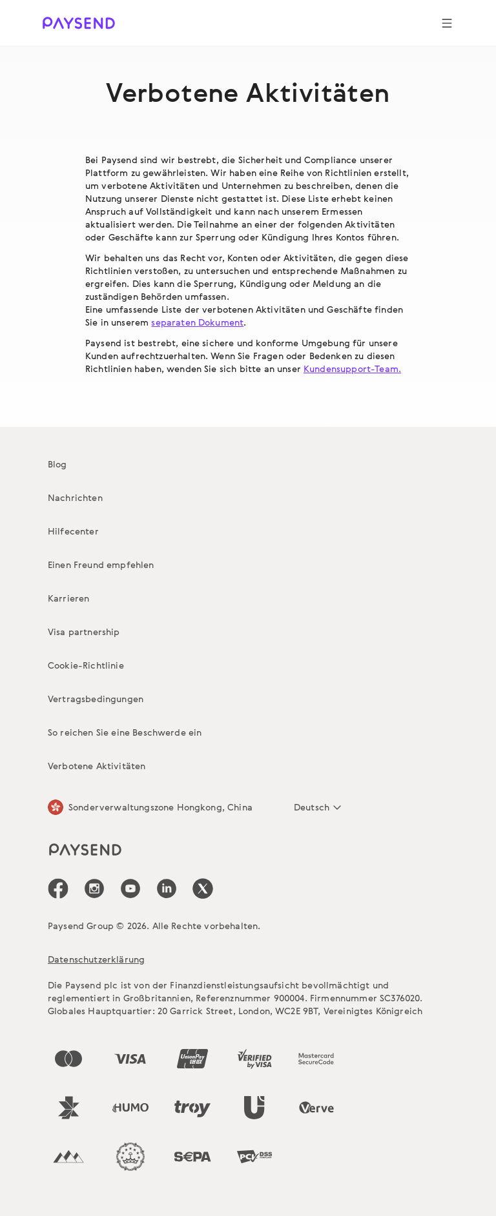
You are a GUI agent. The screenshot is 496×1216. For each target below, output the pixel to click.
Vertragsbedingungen (95, 698)
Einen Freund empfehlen (101, 564)
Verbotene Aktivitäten (96, 766)
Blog (57, 464)
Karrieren (68, 598)
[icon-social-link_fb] (58, 888)
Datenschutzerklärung (96, 959)
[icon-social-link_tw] (202, 888)
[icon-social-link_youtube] (130, 888)
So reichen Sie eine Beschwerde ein (125, 732)
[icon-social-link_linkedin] (166, 888)
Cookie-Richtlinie (86, 665)
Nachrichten (75, 497)
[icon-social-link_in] (94, 888)
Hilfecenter (73, 531)
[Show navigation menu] (447, 23)
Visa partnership (84, 631)
